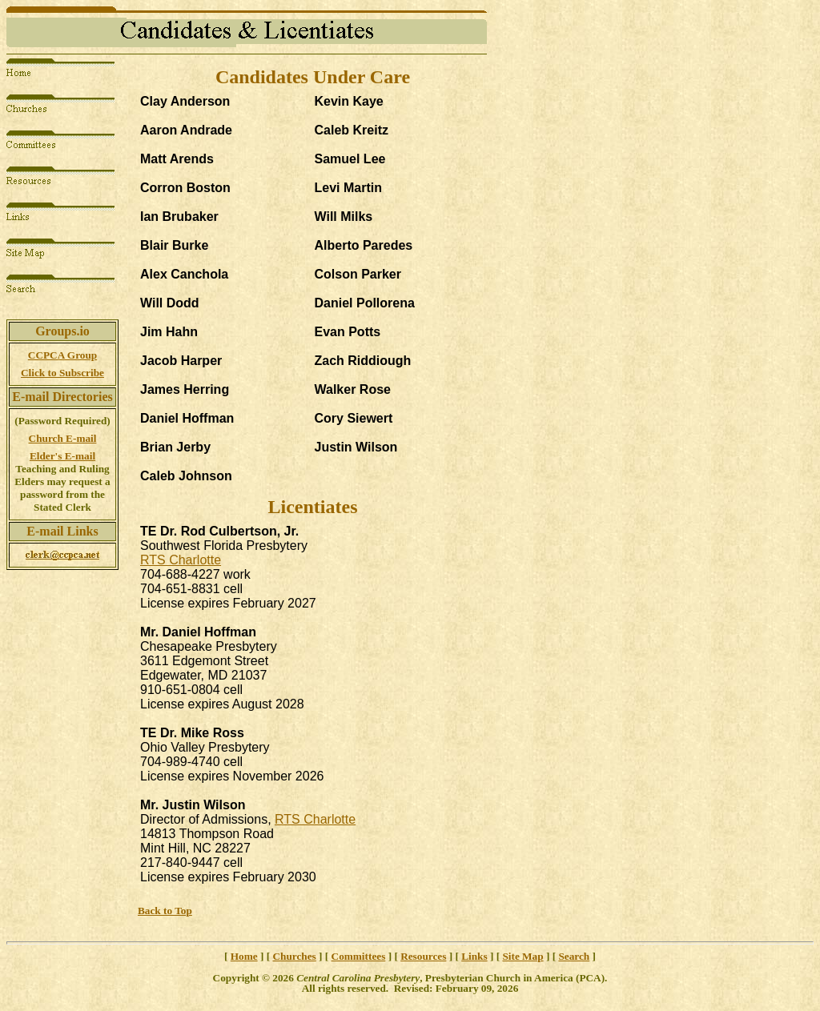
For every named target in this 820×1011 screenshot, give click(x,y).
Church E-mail (63, 438)
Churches (294, 956)
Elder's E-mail (62, 456)
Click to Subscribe (62, 373)
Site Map (522, 956)
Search (573, 956)
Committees (359, 956)
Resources (423, 956)
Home (244, 956)
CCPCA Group (62, 355)
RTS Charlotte (180, 560)
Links (474, 956)
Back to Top (165, 911)
